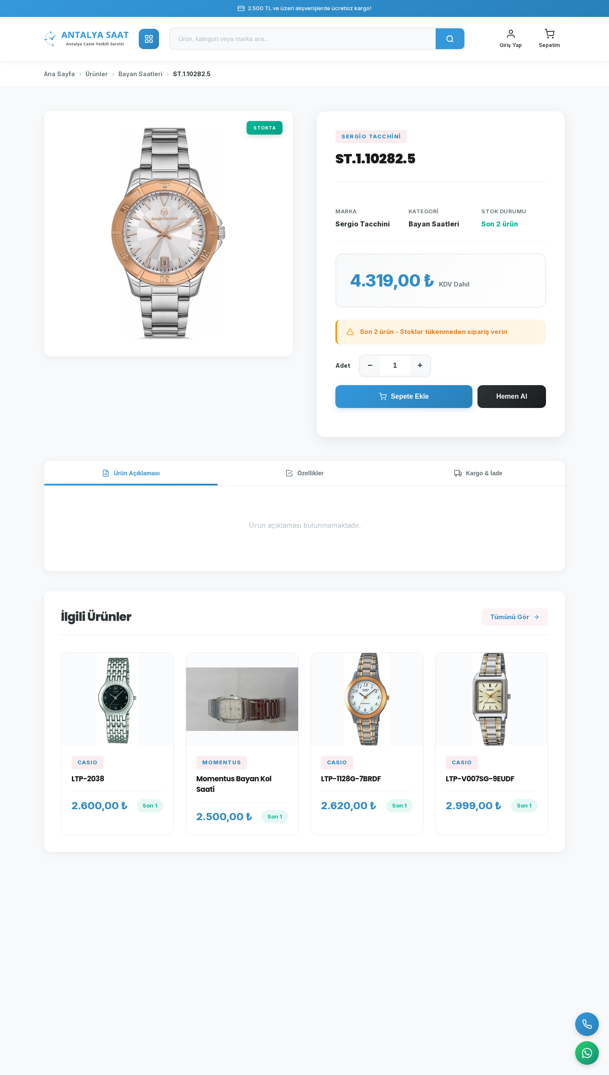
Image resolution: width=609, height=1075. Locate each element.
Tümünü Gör (515, 617)
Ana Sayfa (59, 73)
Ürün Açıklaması (131, 473)
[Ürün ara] (303, 38)
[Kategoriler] (149, 39)
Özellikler (304, 473)
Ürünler (96, 73)
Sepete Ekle (404, 396)
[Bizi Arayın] (587, 1024)
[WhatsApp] (587, 1053)
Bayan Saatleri (140, 73)
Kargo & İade (478, 473)
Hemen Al (511, 396)
